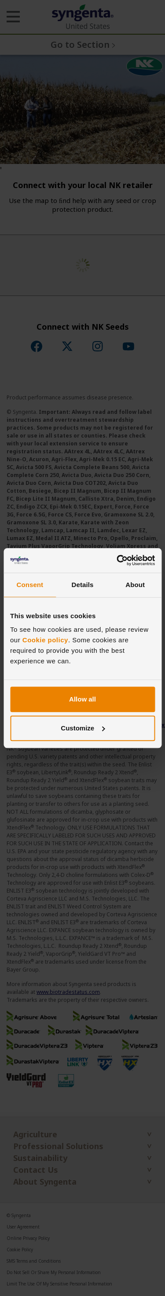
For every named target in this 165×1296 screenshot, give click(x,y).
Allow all (82, 699)
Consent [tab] (29, 584)
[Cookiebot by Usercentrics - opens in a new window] (117, 560)
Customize (83, 728)
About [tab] (135, 584)
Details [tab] (83, 584)
